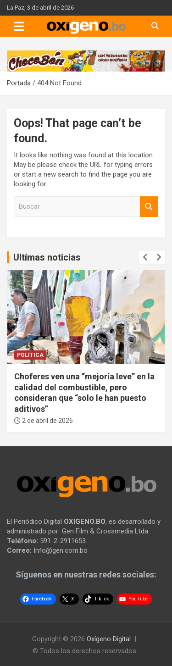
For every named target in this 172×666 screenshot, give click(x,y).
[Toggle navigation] (19, 26)
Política (30, 355)
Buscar (149, 206)
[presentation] (145, 257)
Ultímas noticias (47, 257)
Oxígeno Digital (109, 639)
